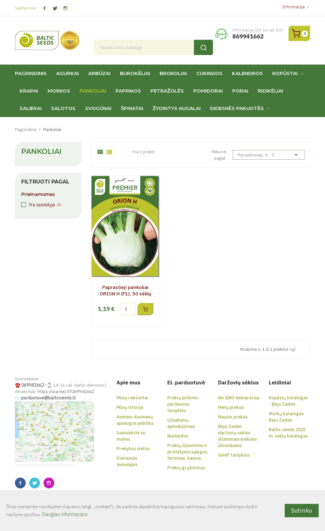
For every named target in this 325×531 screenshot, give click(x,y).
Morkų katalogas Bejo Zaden (286, 417)
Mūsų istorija (129, 407)
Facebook (44, 8)
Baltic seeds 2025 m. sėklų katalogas (288, 433)
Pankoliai (41, 151)
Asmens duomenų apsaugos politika (134, 420)
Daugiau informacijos (65, 514)
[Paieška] (153, 47)
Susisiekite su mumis (130, 436)
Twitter (55, 8)
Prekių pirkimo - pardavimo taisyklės (184, 404)
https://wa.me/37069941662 (65, 391)
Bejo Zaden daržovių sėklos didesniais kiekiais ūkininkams (237, 436)
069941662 (32, 385)
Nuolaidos (177, 436)
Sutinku (301, 510)
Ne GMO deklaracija (238, 398)
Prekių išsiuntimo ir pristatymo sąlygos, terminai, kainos (187, 452)
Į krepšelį (145, 309)
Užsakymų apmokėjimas (181, 423)
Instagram (65, 8)
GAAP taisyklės (233, 455)
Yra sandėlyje (45, 205)
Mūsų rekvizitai (132, 398)
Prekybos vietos (132, 449)
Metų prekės (231, 407)
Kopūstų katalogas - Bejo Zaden (288, 401)
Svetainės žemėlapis (126, 461)
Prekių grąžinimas (186, 468)
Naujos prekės (233, 417)
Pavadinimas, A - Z (269, 155)
